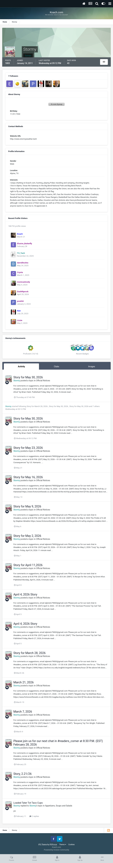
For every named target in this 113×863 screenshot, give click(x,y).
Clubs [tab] (56, 366)
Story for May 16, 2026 (28, 477)
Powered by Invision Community (56, 850)
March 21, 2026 (23, 682)
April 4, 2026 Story (25, 594)
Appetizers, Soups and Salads (58, 806)
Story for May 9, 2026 (27, 506)
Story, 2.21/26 (22, 774)
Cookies (71, 845)
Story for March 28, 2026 (37, 406)
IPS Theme (42, 845)
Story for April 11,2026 (28, 565)
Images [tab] (91, 366)
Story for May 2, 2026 (27, 536)
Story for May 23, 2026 (28, 448)
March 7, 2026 (22, 711)
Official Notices (43, 380)
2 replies (34, 816)
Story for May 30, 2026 (28, 377)
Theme (62, 845)
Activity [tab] (21, 366)
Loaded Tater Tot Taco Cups (28, 802)
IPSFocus (53, 845)
